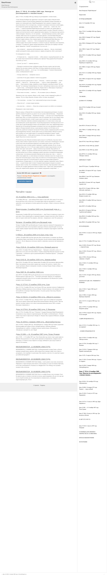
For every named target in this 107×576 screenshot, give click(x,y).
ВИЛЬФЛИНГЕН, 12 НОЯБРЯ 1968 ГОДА (33, 347)
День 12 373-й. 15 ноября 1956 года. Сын (89, 241)
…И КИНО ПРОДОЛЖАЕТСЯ (87, 331)
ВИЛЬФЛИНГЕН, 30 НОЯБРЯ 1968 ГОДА (33, 371)
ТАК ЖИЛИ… (83, 96)
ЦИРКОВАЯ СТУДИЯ (85, 159)
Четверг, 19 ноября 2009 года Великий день (34, 222)
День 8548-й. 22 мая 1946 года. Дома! (88, 149)
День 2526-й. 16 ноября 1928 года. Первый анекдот (37, 247)
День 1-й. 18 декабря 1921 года (87, 23)
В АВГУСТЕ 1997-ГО (84, 419)
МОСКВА (81, 27)
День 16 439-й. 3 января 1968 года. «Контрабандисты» (38, 322)
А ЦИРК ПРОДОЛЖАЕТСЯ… (87, 318)
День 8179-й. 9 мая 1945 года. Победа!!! (89, 141)
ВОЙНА (81, 119)
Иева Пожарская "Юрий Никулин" (88, 10)
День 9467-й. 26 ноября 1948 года (87, 206)
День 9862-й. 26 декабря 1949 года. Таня (89, 222)
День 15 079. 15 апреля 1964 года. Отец (89, 355)
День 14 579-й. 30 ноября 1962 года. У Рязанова (35, 309)
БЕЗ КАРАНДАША (84, 226)
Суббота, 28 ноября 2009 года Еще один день (34, 235)
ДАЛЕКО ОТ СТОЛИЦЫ (85, 100)
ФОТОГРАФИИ (83, 441)
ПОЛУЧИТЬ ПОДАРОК (25, 181)
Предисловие (82, 14)
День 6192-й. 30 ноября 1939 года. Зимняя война (36, 260)
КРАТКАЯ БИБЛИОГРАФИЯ (86, 437)
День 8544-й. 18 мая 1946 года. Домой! (89, 145)
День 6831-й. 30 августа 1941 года (87, 125)
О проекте (36, 385)
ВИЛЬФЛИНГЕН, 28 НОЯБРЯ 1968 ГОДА (33, 359)
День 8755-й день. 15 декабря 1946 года (89, 166)
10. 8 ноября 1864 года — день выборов (32, 197)
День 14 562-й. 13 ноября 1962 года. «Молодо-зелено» (38, 297)
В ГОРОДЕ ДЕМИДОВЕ (85, 18)
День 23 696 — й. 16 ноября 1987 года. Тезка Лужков (38, 334)
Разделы (42, 385)
